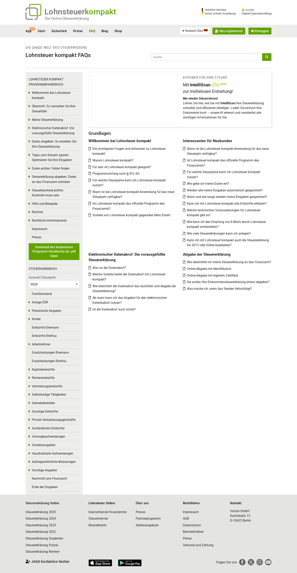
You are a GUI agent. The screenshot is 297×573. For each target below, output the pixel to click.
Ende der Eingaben (45, 487)
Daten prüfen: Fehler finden (50, 168)
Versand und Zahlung (198, 545)
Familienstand (42, 294)
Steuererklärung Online (42, 503)
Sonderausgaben (43, 445)
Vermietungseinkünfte (47, 386)
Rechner (37, 212)
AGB (186, 518)
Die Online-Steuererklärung (67, 18)
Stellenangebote (147, 525)
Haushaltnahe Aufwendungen (52, 453)
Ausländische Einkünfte (48, 428)
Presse (36, 237)
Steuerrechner (98, 518)
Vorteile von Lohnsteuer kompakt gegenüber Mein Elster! (131, 215)
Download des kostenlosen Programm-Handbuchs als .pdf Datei (54, 251)
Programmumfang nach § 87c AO (115, 173)
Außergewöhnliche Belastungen (54, 462)
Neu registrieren (229, 31)
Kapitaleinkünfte (43, 369)
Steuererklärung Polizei (42, 545)
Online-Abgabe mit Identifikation (209, 269)
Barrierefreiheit (193, 532)
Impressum (39, 229)
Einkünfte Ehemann (45, 327)
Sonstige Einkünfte (45, 411)
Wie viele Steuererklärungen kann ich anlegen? (219, 233)
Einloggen (260, 31)
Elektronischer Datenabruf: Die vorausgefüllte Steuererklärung (53, 130)
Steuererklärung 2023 (41, 525)
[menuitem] (194, 31)
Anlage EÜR (40, 302)
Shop (118, 31)
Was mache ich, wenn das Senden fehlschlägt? (219, 289)
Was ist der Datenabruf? (109, 268)
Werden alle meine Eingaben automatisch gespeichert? (225, 190)
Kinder (36, 319)
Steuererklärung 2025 (41, 512)
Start (41, 31)
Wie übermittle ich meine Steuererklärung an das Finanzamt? (229, 262)
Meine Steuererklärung (47, 120)
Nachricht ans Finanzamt (49, 478)
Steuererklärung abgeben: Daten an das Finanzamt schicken (54, 179)
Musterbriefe (97, 525)
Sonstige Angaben (44, 470)
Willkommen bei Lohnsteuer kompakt (51, 95)
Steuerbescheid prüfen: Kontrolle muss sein (48, 192)
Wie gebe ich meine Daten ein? (208, 183)
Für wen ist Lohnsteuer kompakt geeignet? (121, 167)
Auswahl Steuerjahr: (42, 277)
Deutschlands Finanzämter (108, 512)
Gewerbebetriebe (43, 403)
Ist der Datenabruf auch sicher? (114, 309)
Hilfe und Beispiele (45, 204)
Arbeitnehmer (41, 344)
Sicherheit (59, 31)
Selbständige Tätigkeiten (49, 394)
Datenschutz (192, 525)
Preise (78, 31)
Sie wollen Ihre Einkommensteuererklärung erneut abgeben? (228, 282)
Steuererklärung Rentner (43, 551)
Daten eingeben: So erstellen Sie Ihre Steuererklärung (54, 144)
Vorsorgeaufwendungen (48, 436)
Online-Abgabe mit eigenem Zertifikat (212, 275)
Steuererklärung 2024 (41, 518)
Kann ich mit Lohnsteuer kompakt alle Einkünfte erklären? (227, 203)
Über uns (142, 503)
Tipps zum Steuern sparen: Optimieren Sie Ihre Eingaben (52, 157)
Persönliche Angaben (46, 311)
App (28, 31)
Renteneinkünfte (43, 378)
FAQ (92, 31)
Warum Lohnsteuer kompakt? (112, 160)
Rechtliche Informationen (49, 220)
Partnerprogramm (148, 518)
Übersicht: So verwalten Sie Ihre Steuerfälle (53, 108)
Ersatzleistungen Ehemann (50, 352)
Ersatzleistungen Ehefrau (49, 361)
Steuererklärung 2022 (41, 532)
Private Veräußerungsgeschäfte (54, 420)
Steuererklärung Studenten (44, 538)
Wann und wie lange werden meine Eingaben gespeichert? (227, 197)
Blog (104, 31)
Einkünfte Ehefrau (44, 336)
